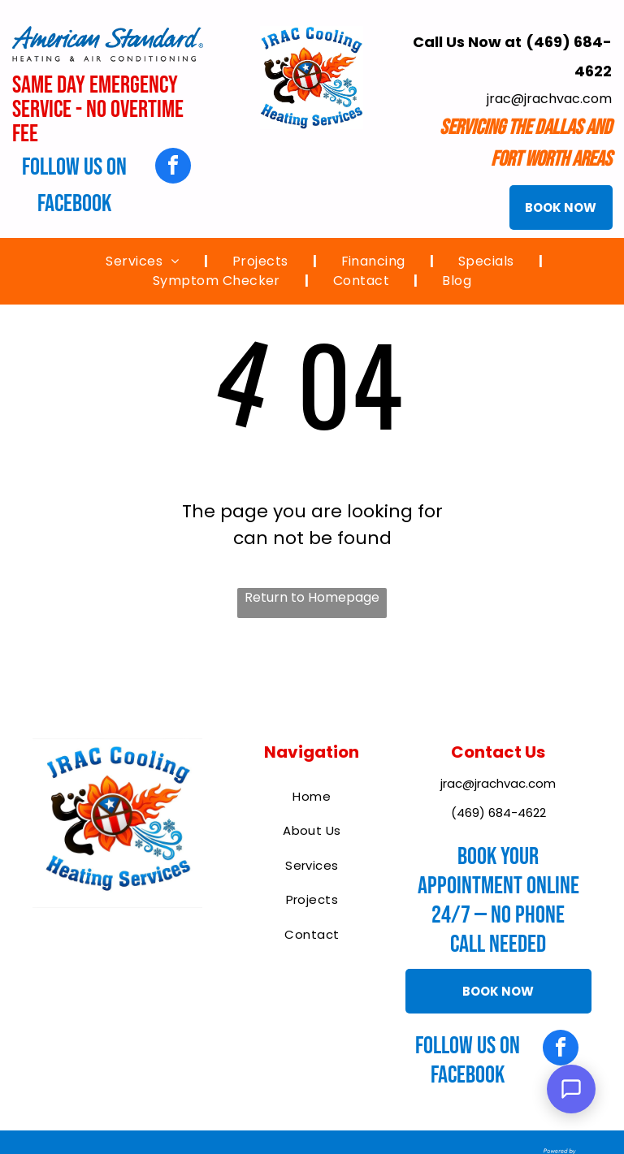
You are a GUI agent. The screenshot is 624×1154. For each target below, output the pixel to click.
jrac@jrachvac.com (549, 98)
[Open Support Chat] (571, 1089)
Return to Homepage (312, 597)
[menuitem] (144, 261)
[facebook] (173, 168)
